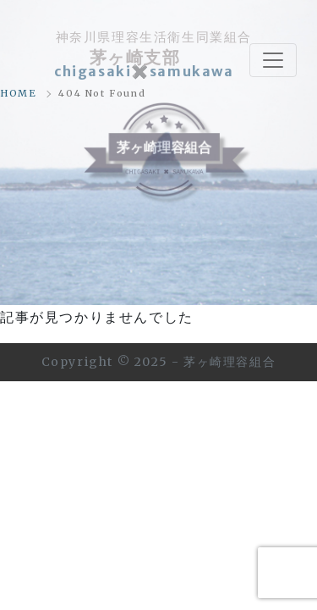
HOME (18, 93)
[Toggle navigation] (273, 60)
